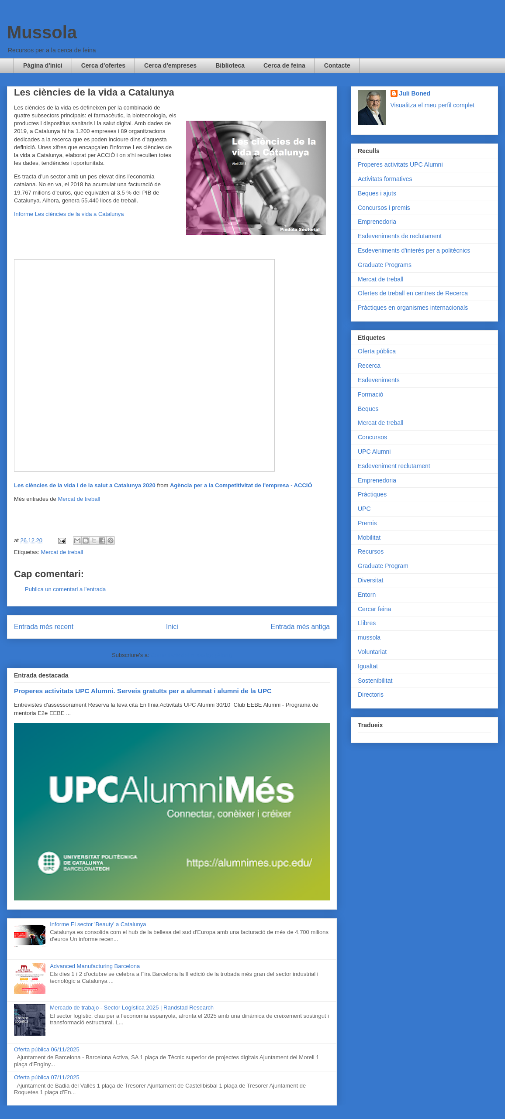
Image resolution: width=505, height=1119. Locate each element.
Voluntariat (372, 651)
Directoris (371, 694)
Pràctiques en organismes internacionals (413, 307)
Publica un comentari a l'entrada (65, 589)
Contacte (337, 65)
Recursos (371, 551)
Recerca (369, 365)
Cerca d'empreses (170, 65)
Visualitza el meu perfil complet (433, 105)
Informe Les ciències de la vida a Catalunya (69, 214)
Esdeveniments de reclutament (400, 236)
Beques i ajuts (377, 193)
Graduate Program (383, 565)
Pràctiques (372, 494)
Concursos (372, 437)
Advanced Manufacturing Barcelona (95, 966)
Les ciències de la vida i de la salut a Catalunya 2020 (85, 485)
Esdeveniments (379, 379)
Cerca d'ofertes (103, 65)
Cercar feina (374, 609)
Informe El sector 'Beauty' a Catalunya (98, 924)
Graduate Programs (385, 264)
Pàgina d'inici (42, 65)
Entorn (367, 594)
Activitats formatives (385, 178)
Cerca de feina (284, 65)
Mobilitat (369, 537)
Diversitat (370, 580)
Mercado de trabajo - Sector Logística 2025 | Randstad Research (132, 1007)
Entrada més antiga (300, 626)
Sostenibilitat (375, 680)
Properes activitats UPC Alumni (400, 164)
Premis (367, 523)
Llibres (367, 622)
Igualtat (368, 666)
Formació (370, 394)
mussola (369, 637)
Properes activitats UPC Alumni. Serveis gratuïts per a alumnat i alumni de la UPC (143, 691)
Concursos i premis (384, 207)
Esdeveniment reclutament (394, 465)
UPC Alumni (374, 451)
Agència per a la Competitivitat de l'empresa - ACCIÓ (241, 485)
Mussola (42, 32)
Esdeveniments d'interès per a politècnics (414, 250)
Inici (172, 626)
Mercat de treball (79, 499)
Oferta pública (377, 351)
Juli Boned (415, 93)
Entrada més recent (43, 626)
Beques (368, 408)
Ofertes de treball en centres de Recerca (413, 293)
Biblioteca (230, 65)
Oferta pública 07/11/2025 (47, 1077)
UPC (364, 508)
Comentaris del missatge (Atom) (191, 655)
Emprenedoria (377, 221)
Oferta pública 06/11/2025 (47, 1049)
